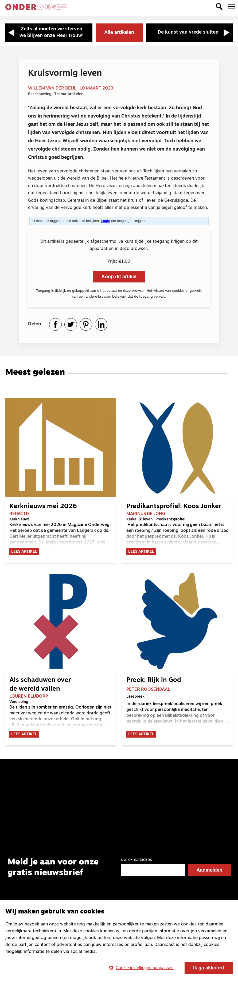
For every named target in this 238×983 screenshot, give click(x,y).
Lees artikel (24, 552)
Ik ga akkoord (208, 967)
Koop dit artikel (119, 276)
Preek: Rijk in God (153, 680)
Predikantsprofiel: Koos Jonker (173, 506)
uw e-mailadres (136, 860)
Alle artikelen (119, 32)
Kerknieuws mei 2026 (43, 506)
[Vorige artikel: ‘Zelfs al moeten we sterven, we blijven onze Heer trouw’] (48, 32)
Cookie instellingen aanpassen (141, 967)
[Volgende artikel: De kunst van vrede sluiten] (189, 32)
